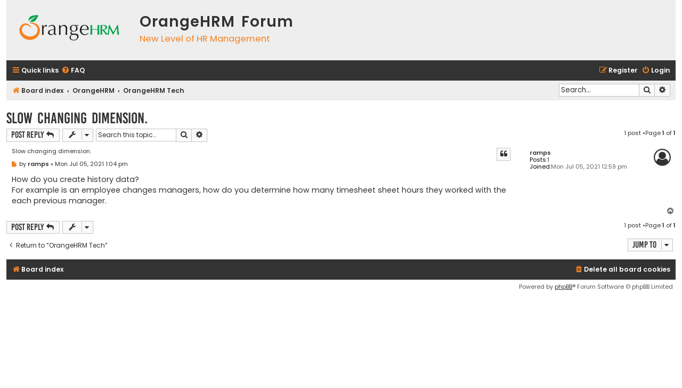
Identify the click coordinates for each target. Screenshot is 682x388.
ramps (540, 152)
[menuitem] (73, 71)
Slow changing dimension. (77, 118)
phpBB (563, 286)
